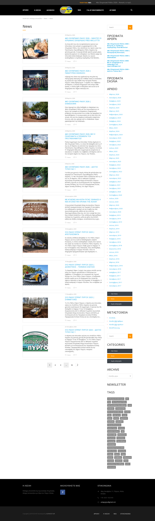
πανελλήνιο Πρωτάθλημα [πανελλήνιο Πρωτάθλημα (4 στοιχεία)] (115, 464)
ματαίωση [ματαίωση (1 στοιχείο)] (119, 461)
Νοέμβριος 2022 (115, 165)
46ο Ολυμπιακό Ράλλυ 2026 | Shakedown (118, 56)
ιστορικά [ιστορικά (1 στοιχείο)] (110, 461)
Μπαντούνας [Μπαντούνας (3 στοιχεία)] (122, 435)
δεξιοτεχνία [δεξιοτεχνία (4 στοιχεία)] (127, 457)
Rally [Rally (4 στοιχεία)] (109, 415)
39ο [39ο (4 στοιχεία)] (109, 402)
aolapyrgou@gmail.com (108, 502)
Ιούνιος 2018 (113, 252)
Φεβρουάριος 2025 (116, 114)
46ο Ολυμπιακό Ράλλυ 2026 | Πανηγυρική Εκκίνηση (118, 51)
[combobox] (119, 376)
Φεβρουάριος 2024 (116, 135)
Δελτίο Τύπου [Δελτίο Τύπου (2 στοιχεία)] (112, 428)
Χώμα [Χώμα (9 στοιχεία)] (123, 454)
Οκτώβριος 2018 (115, 242)
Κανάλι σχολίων (116, 324)
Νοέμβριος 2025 (115, 101)
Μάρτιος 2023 (114, 158)
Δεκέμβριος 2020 (115, 192)
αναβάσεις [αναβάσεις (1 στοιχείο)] (118, 457)
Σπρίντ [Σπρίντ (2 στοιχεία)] (117, 454)
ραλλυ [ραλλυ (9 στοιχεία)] (128, 464)
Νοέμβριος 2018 (115, 239)
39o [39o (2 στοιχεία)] (127, 399)
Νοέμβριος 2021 (115, 185)
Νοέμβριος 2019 (115, 215)
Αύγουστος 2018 (115, 249)
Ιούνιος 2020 (113, 202)
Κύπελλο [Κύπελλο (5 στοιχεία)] (121, 428)
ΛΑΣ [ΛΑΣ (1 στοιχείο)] (122, 431)
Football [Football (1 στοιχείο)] (127, 412)
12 (72, 306)
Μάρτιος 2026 (114, 94)
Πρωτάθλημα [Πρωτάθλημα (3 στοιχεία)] (121, 441)
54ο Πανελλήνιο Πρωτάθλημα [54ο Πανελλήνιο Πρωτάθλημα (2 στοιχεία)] (117, 405)
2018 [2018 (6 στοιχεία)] (129, 405)
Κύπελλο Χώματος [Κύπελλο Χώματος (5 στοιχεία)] (113, 431)
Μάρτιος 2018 (114, 262)
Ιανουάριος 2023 (115, 161)
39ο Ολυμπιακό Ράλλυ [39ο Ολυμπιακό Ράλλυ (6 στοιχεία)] (119, 402)
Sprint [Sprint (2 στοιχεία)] (110, 418)
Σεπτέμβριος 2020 (115, 195)
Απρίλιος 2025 (114, 108)
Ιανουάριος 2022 (115, 178)
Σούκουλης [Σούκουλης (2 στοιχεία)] (122, 451)
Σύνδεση (112, 318)
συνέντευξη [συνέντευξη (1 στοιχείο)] (111, 467)
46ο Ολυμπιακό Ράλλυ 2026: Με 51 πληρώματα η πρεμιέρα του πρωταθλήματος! (118, 63)
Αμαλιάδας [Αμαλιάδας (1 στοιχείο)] (119, 421)
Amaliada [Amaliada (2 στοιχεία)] (111, 408)
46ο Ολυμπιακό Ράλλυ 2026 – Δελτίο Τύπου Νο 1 (118, 70)
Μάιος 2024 (113, 128)
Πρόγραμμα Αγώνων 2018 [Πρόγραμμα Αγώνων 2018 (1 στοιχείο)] (115, 448)
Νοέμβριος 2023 (115, 141)
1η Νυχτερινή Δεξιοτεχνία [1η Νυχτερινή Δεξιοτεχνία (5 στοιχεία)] (116, 399)
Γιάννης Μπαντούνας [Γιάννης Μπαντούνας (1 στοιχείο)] (114, 425)
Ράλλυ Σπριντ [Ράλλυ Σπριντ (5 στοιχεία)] (112, 451)
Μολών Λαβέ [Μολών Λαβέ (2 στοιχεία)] (112, 435)
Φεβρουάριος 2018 (116, 266)
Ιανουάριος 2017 (115, 286)
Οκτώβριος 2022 (115, 168)
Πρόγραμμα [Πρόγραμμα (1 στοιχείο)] (111, 444)
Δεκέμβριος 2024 (115, 118)
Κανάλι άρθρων (116, 321)
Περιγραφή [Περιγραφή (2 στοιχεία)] (111, 441)
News (54, 57)
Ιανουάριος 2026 (115, 98)
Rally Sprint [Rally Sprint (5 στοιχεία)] (116, 415)
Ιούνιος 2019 (113, 225)
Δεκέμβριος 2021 (115, 182)
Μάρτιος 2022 (114, 175)
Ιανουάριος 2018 (115, 269)
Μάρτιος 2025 (114, 111)
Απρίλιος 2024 (114, 131)
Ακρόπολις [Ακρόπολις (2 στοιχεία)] (124, 418)
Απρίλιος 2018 (114, 259)
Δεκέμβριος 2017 (115, 272)
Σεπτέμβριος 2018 (115, 245)
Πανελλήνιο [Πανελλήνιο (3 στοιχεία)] (120, 438)
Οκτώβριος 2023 (115, 145)
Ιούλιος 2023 (113, 148)
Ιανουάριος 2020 (115, 212)
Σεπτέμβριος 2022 (115, 172)
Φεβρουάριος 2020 (116, 208)
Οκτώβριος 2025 (115, 104)
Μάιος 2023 (113, 151)
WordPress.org (114, 328)
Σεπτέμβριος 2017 (115, 282)
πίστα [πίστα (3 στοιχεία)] (126, 461)
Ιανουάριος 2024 (115, 138)
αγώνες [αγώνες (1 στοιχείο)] (110, 457)
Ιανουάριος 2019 (115, 235)
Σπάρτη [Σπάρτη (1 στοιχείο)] (110, 454)
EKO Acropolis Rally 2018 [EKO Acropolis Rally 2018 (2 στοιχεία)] (115, 412)
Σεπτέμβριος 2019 (115, 222)
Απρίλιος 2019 (114, 229)
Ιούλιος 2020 (113, 198)
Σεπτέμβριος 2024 (115, 124)
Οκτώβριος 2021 (115, 188)
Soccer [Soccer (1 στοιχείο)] (124, 415)
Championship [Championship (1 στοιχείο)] (120, 408)
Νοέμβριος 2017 (115, 276)
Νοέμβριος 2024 (115, 121)
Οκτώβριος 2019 (115, 219)
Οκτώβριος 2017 (115, 279)
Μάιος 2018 (113, 255)
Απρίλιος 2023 (114, 155)
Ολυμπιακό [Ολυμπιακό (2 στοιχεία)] (111, 438)
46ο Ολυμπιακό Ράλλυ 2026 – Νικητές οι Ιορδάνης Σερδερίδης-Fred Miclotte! (118, 45)
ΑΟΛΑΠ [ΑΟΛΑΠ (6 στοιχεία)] (116, 418)
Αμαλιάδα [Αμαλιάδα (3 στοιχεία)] (111, 421)
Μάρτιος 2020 (114, 205)
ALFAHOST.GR (50, 514)
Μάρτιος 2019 (114, 232)
